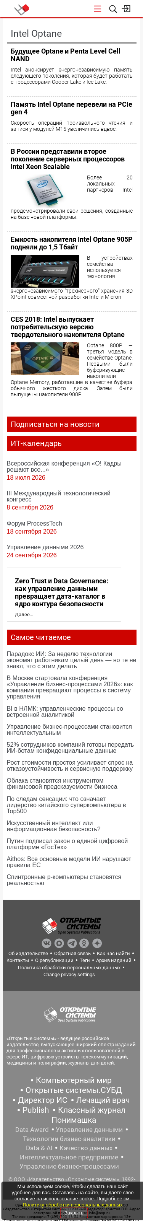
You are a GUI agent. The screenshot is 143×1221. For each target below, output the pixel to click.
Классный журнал (91, 1110)
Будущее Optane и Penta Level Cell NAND (66, 55)
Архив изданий (114, 960)
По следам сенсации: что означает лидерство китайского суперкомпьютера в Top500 (66, 804)
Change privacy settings (69, 974)
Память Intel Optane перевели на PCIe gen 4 (71, 108)
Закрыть (74, 1213)
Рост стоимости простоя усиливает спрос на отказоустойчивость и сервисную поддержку (70, 765)
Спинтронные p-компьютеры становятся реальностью (64, 879)
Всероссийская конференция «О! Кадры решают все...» (64, 466)
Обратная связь (72, 953)
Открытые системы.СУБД (74, 1090)
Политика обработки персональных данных (69, 967)
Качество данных (85, 1148)
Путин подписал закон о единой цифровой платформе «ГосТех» (67, 843)
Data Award (32, 1129)
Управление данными (89, 1129)
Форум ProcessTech (35, 523)
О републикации (54, 960)
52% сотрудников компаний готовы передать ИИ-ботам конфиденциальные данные (70, 747)
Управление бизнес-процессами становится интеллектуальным (69, 729)
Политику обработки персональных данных (72, 1205)
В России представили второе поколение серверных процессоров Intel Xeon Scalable (68, 159)
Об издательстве (28, 953)
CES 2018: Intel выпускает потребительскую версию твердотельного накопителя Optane (68, 327)
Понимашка (73, 1120)
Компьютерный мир (74, 1080)
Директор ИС (42, 1100)
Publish (35, 1110)
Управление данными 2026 (45, 547)
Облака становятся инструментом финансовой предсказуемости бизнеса (62, 783)
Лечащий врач (103, 1100)
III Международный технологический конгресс (59, 496)
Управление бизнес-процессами (69, 1166)
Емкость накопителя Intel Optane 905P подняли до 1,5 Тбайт (72, 243)
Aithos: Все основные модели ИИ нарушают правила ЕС (69, 861)
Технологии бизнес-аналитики (69, 1139)
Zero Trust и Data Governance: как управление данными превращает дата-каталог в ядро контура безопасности (61, 592)
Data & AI (39, 1148)
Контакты (17, 960)
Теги (85, 960)
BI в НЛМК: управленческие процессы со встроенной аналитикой (65, 711)
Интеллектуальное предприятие (69, 1157)
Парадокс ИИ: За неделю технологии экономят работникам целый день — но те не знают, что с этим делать (72, 659)
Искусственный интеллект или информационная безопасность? (54, 825)
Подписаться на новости (55, 424)
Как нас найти (113, 953)
